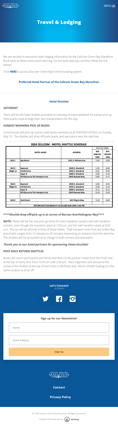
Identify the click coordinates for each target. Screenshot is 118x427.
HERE (13, 71)
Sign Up (59, 351)
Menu (109, 6)
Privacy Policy (60, 397)
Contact (59, 387)
